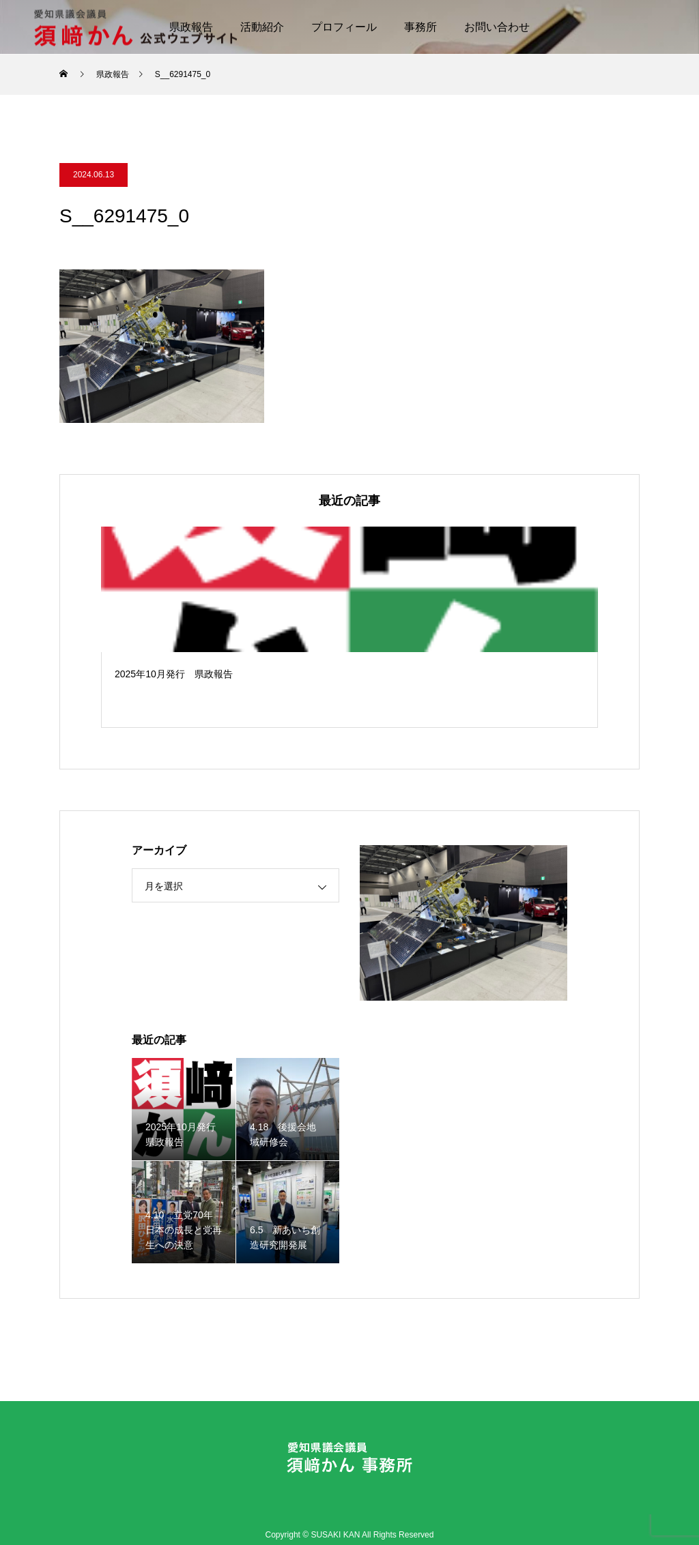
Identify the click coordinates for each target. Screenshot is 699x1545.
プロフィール (344, 27)
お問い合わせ (497, 27)
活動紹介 (262, 27)
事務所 (420, 27)
